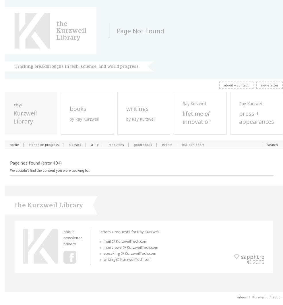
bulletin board (193, 144)
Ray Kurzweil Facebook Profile (69, 257)
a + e (95, 144)
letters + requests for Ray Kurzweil (130, 231)
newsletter (269, 85)
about (68, 231)
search (272, 144)
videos (242, 297)
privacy (69, 243)
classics (75, 144)
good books (143, 144)
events (167, 144)
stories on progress (44, 144)
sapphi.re (252, 256)
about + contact (236, 85)
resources (116, 144)
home (14, 144)
